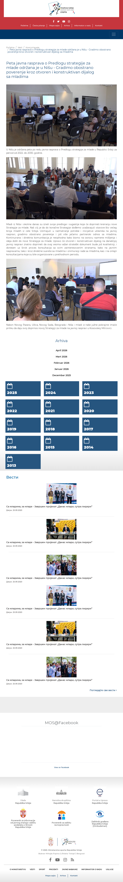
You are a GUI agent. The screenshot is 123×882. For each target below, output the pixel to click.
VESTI (32, 869)
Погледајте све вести (103, 690)
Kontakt (98, 25)
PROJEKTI (53, 869)
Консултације (32, 47)
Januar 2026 (61, 369)
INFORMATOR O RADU (91, 869)
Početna (24, 25)
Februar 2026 (61, 362)
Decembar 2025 (61, 375)
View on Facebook (61, 767)
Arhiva (67, 25)
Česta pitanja (39, 25)
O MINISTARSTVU (18, 869)
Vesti (20, 47)
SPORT (42, 869)
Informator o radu (82, 25)
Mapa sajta (54, 25)
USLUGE (109, 869)
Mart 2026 (61, 356)
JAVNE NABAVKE (70, 869)
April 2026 (61, 350)
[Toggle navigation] (113, 34)
